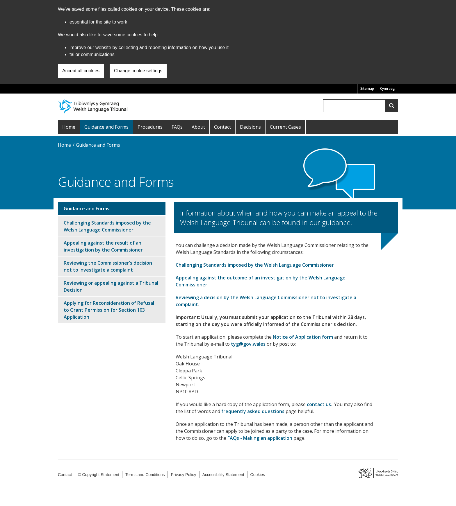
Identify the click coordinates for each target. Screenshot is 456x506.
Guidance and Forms (106, 127)
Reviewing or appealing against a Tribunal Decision (111, 286)
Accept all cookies (80, 70)
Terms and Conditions (145, 474)
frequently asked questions (252, 411)
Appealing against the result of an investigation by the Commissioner (103, 246)
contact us (319, 404)
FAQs (177, 127)
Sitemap (367, 88)
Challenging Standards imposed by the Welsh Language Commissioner (255, 265)
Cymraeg (387, 88)
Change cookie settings (138, 70)
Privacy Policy (183, 474)
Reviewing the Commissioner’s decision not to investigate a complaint (108, 266)
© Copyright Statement (98, 474)
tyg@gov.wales (248, 344)
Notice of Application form (303, 337)
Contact (222, 127)
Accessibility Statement (223, 474)
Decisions (250, 127)
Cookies (257, 474)
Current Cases (285, 127)
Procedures (150, 127)
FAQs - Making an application (259, 438)
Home (68, 127)
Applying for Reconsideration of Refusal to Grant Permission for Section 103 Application (109, 310)
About (198, 127)
